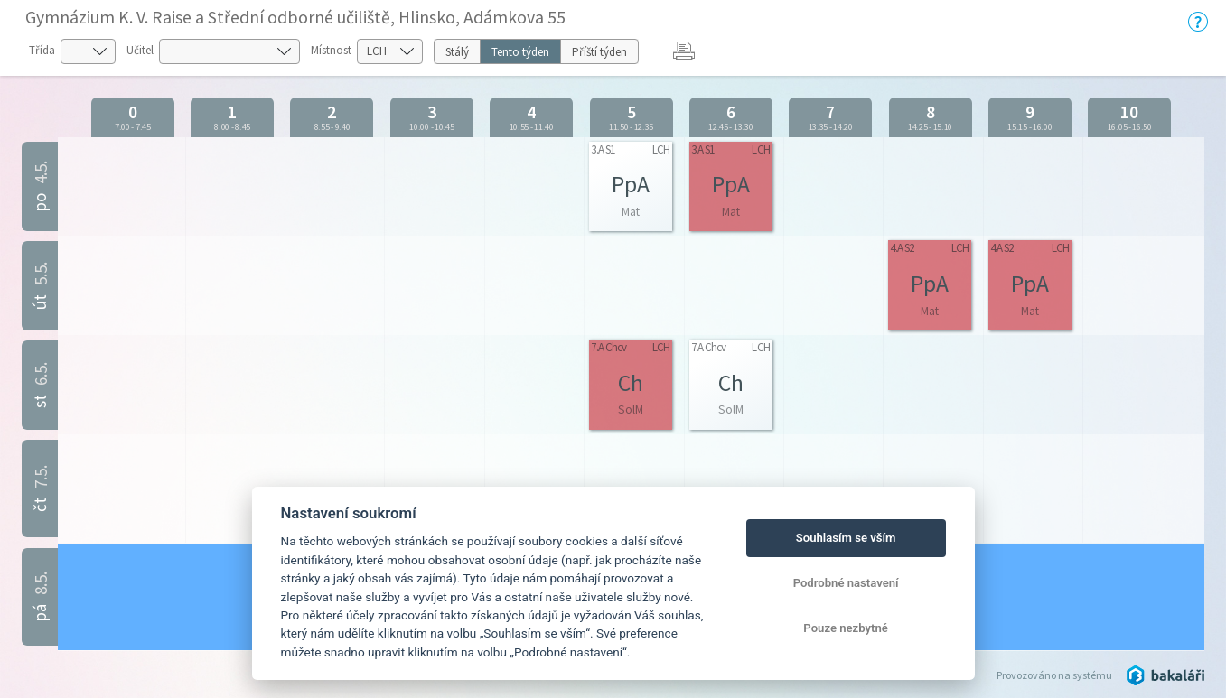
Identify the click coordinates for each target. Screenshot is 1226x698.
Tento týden (520, 52)
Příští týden (599, 52)
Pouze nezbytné (845, 628)
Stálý (457, 52)
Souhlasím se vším (846, 537)
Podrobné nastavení (846, 583)
